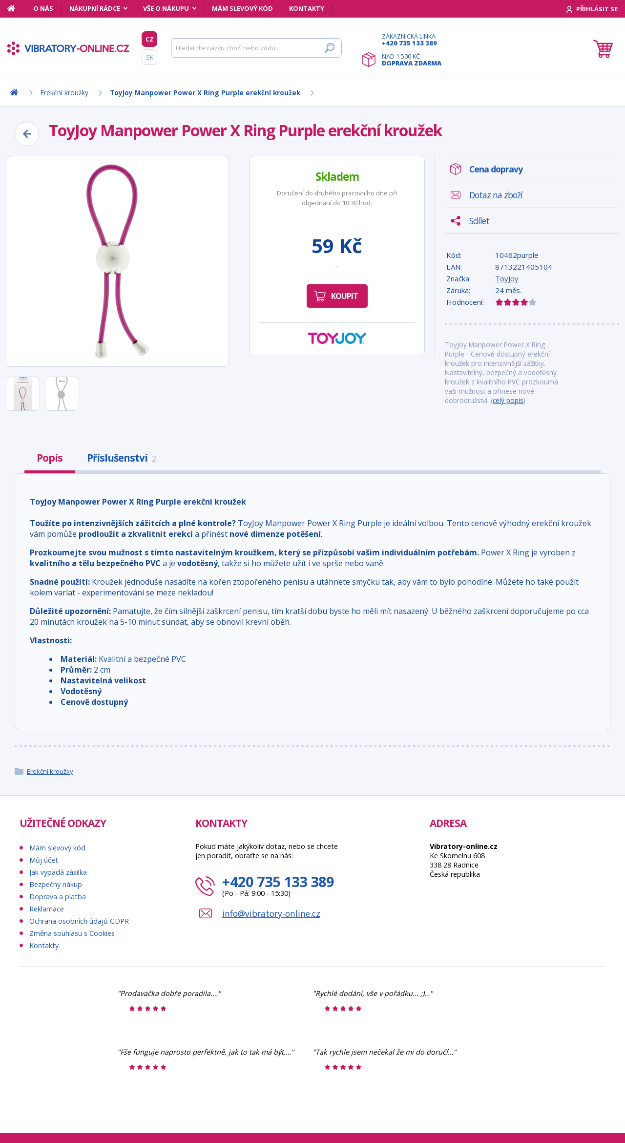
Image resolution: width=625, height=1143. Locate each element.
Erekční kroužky (50, 771)
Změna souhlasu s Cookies (72, 933)
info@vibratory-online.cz (271, 913)
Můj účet (43, 860)
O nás (43, 8)
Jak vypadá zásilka (58, 872)
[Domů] (16, 8)
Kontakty (306, 8)
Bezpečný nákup (55, 884)
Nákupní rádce (94, 8)
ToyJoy (507, 278)
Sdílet (479, 221)
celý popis (508, 400)
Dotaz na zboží (495, 195)
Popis (49, 458)
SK (149, 57)
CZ (150, 39)
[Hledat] (256, 48)
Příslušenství (121, 458)
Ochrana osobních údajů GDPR (79, 921)
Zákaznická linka (411, 39)
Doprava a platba (57, 896)
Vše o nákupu (166, 8)
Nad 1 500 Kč (411, 59)
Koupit (344, 296)
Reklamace (46, 908)
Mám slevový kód (242, 8)
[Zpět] (27, 134)
